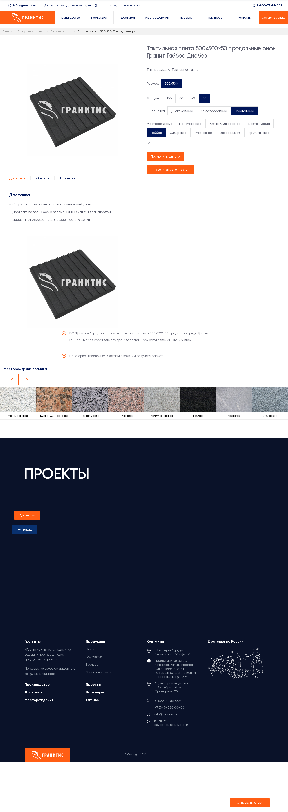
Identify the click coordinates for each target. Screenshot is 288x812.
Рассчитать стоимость (170, 169)
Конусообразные (214, 111)
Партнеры (95, 692)
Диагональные (182, 111)
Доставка (17, 178)
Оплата (42, 178)
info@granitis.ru (24, 5)
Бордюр (92, 664)
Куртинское (203, 133)
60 (193, 98)
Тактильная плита (99, 672)
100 (169, 98)
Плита (90, 649)
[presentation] (24, 529)
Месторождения (39, 700)
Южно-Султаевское (224, 124)
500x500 (171, 83)
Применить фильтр (165, 156)
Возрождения (230, 133)
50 (204, 98)
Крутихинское (259, 133)
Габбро (156, 133)
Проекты (93, 684)
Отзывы (92, 700)
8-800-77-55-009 (269, 5)
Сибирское (178, 133)
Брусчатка (94, 657)
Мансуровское (190, 124)
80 (181, 98)
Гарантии (67, 178)
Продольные (244, 111)
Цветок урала (259, 124)
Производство (37, 684)
